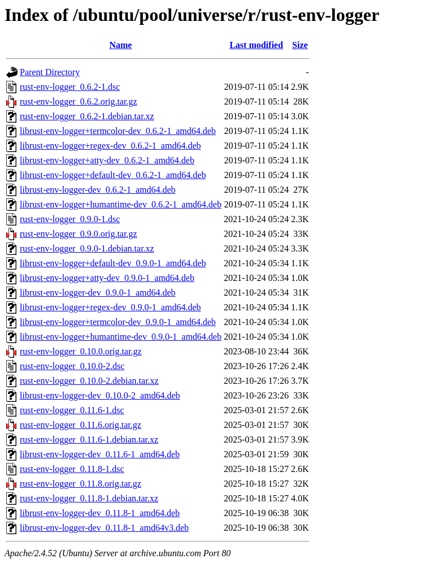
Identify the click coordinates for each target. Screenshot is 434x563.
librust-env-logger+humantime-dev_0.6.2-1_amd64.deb (121, 204)
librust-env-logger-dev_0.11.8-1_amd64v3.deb (104, 527)
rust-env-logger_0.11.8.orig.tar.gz (80, 483)
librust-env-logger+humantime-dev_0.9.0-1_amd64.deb (121, 336)
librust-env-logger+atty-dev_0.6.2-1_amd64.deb (107, 160)
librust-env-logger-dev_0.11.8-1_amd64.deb (100, 513)
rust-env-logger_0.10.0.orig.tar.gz (81, 351)
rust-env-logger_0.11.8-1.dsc (72, 469)
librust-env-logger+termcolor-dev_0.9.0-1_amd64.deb (118, 322)
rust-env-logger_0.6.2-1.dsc (70, 87)
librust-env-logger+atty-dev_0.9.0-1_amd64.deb (107, 278)
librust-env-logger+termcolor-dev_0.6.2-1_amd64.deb (118, 131)
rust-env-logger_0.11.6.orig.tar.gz (80, 425)
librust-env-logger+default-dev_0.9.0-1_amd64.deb (113, 263)
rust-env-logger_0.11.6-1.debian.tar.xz (89, 439)
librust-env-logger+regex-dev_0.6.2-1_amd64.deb (110, 145)
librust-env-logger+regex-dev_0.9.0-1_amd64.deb (110, 307)
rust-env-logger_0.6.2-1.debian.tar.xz (87, 116)
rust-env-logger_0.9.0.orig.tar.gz (78, 234)
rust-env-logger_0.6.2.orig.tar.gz (78, 101)
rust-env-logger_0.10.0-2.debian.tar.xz (89, 381)
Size (300, 45)
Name (120, 45)
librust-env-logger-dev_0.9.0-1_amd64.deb (98, 292)
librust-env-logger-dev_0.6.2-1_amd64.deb (98, 189)
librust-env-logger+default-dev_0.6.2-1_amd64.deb (113, 175)
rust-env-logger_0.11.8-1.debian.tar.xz (89, 498)
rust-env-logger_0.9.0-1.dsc (70, 219)
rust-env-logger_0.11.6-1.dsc (72, 410)
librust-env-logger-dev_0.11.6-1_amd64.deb (100, 454)
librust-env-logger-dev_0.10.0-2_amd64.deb (100, 395)
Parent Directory (50, 72)
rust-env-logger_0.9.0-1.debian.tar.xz (87, 248)
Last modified (256, 45)
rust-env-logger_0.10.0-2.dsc (72, 366)
